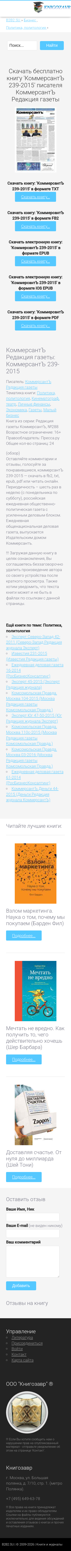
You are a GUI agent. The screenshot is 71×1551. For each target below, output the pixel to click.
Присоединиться (27, 1343)
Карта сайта (23, 1360)
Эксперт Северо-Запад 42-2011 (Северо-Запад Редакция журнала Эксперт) (34, 642)
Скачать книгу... (35, 196)
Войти (17, 1348)
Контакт (19, 1354)
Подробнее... (23, 935)
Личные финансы (34, 404)
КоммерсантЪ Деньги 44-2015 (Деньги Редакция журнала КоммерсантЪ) (32, 794)
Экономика (16, 409)
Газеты (35, 409)
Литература (22, 1337)
